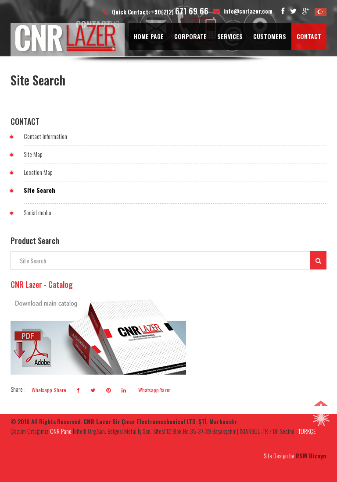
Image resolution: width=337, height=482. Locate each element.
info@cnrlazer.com (247, 11)
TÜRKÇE (306, 431)
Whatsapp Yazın (154, 389)
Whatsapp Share (49, 389)
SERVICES (230, 36)
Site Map (33, 154)
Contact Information (45, 136)
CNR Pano (61, 431)
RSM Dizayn (310, 455)
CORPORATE (190, 36)
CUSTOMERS (269, 36)
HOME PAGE (149, 36)
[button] (321, 417)
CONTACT (309, 36)
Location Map (38, 172)
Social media (37, 212)
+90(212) (179, 11)
